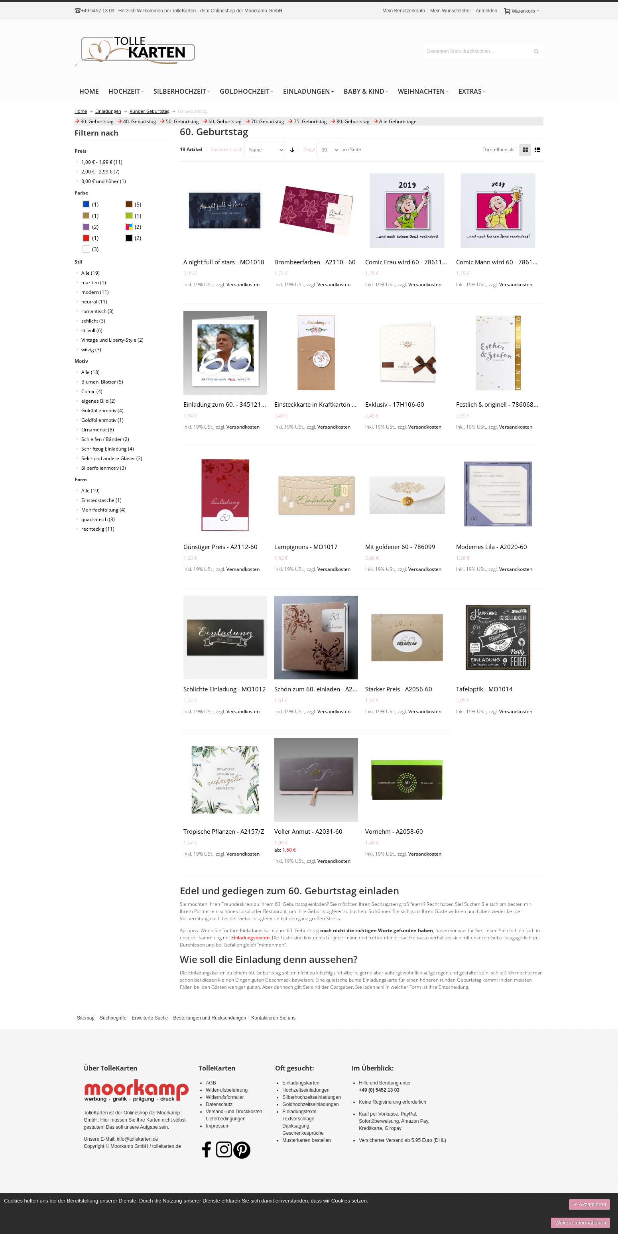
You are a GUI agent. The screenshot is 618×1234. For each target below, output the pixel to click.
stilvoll (91, 330)
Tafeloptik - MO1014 (484, 689)
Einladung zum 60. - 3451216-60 (228, 404)
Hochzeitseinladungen (305, 1090)
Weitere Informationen (580, 1223)
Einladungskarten (300, 1083)
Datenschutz (219, 1104)
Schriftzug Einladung (107, 448)
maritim (93, 282)
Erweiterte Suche (150, 1018)
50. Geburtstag (182, 121)
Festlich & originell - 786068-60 (499, 404)
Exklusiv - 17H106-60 (394, 404)
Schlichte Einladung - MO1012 (224, 689)
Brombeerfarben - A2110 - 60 (315, 262)
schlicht (93, 320)
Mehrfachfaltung (103, 509)
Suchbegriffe (113, 1018)
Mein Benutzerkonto (403, 11)
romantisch (97, 311)
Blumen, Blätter (102, 381)
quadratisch (98, 519)
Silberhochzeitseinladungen (311, 1097)
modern (95, 292)
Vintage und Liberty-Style (112, 340)
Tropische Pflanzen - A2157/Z (223, 831)
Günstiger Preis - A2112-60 (220, 547)
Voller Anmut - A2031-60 (308, 831)
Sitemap (85, 1018)
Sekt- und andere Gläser (111, 458)
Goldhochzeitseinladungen (310, 1104)
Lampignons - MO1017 (306, 547)
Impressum (217, 1126)
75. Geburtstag (310, 121)
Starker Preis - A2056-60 (398, 689)
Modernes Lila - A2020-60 (491, 547)
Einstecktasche (101, 500)
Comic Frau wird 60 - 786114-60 (410, 262)
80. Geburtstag (353, 121)
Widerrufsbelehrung (227, 1090)
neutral (94, 301)
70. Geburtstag (267, 121)
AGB (211, 1083)
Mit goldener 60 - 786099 (400, 547)
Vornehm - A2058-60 (394, 831)
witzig (91, 349)
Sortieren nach (227, 149)
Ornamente (97, 429)
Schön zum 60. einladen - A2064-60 (323, 689)
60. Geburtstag (225, 121)
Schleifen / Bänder (105, 439)
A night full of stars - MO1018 (223, 262)
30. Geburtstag (97, 121)
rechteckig (97, 528)
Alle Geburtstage (398, 121)
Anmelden (486, 11)
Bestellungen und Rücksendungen (209, 1018)
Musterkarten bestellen (306, 1140)
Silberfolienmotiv (103, 467)
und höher (103, 181)
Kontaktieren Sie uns (273, 1018)
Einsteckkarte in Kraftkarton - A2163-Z (326, 404)
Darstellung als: (499, 149)
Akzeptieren (591, 1204)
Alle (90, 273)
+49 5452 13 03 (97, 11)
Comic (91, 391)
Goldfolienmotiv (102, 410)
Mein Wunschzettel (450, 11)
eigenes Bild (98, 401)
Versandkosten (243, 284)
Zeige (309, 149)
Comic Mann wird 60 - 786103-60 (502, 262)
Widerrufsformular (225, 1097)
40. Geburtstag (139, 121)
